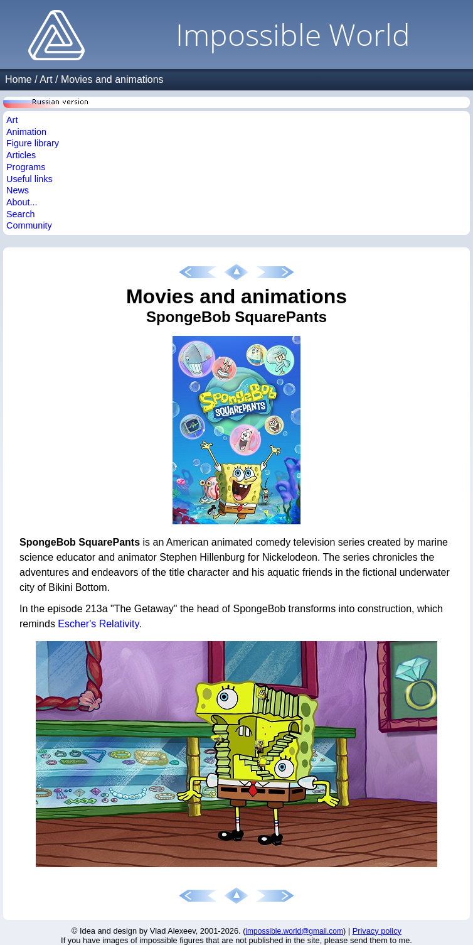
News (17, 190)
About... (22, 202)
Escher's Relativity (98, 623)
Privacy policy (377, 931)
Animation (26, 132)
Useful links (29, 179)
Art (46, 79)
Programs (25, 167)
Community (29, 225)
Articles (21, 155)
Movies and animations (112, 79)
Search (20, 214)
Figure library (32, 143)
